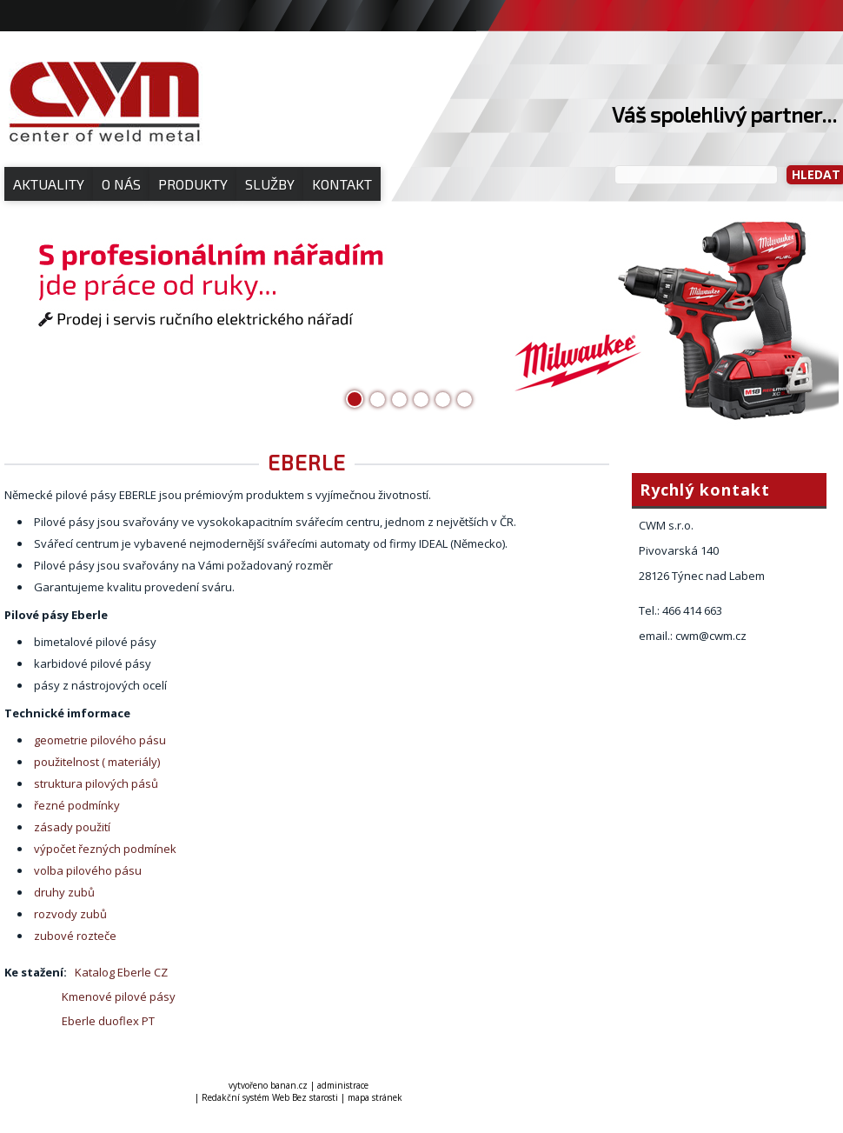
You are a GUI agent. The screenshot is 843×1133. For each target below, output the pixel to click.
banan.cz (289, 1085)
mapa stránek (375, 1097)
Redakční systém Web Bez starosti (270, 1097)
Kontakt (342, 184)
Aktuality (48, 184)
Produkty (193, 184)
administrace (342, 1085)
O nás (121, 184)
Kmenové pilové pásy (119, 996)
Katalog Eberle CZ (121, 972)
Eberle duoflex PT (105, 1021)
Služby (270, 184)
